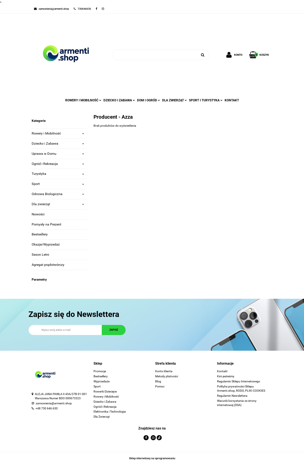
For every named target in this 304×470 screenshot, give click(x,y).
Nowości (38, 214)
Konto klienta (163, 371)
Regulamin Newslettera (232, 395)
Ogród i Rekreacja (58, 164)
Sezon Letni (40, 255)
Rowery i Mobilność (58, 133)
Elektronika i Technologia (110, 411)
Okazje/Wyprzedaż (46, 244)
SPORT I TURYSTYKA (206, 100)
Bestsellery (40, 234)
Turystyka (58, 174)
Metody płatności (166, 376)
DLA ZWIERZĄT (174, 100)
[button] (121, 363)
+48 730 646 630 (46, 408)
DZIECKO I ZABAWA (119, 100)
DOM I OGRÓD (148, 100)
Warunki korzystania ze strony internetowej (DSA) (236, 403)
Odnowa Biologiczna (58, 194)
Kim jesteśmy (225, 376)
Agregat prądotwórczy (48, 265)
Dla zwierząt (58, 204)
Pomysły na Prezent (46, 224)
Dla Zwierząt (102, 416)
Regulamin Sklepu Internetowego (238, 381)
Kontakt (232, 100)
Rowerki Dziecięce (105, 391)
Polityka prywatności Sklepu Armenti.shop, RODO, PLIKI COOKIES (241, 388)
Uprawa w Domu (58, 154)
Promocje (100, 371)
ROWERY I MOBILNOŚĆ (83, 100)
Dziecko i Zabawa (58, 143)
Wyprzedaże (102, 381)
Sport (58, 184)
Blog (158, 381)
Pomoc (159, 386)
